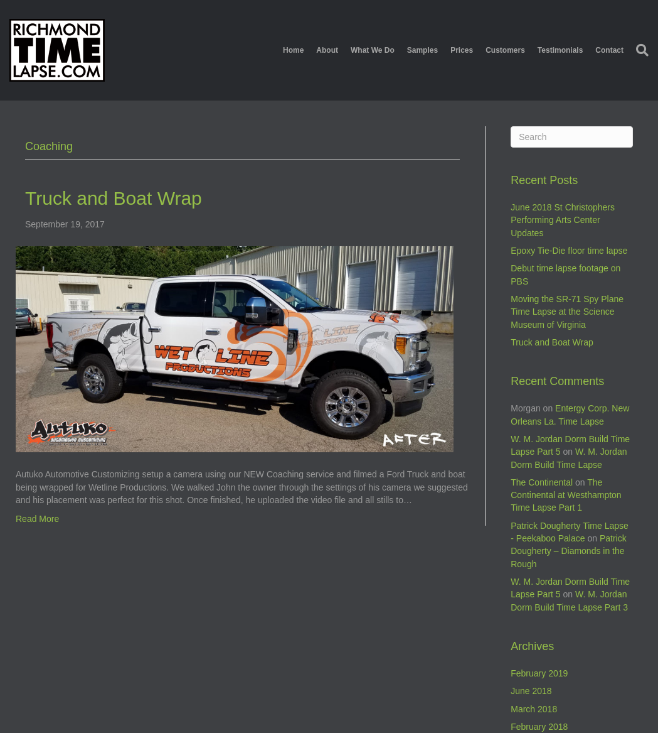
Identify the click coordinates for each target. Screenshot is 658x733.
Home (293, 50)
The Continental (542, 482)
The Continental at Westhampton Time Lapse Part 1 (566, 495)
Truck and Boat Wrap (113, 198)
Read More (37, 519)
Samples (422, 50)
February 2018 (539, 727)
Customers (505, 50)
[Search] (639, 50)
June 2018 (531, 691)
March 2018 (534, 709)
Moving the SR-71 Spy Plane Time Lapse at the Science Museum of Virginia (567, 312)
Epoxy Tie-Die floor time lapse (569, 251)
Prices (461, 50)
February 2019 (539, 673)
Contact (609, 50)
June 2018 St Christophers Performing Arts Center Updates (563, 220)
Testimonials (560, 50)
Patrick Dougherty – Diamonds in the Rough (568, 551)
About (327, 50)
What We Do (373, 50)
